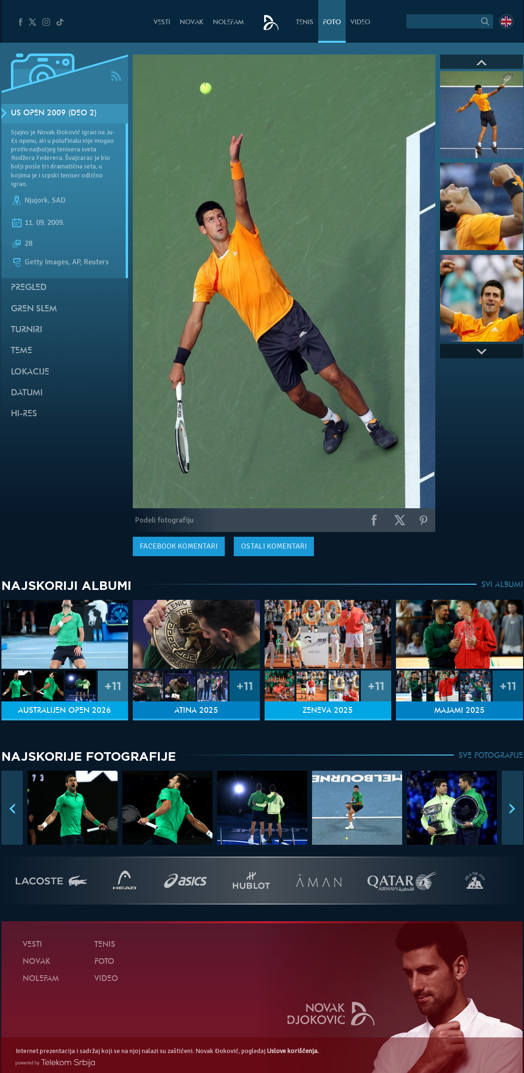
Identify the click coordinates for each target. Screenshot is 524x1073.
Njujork (36, 200)
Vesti (162, 22)
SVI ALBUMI (502, 585)
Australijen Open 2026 (64, 711)
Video (360, 22)
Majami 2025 (459, 711)
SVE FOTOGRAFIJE (491, 756)
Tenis (304, 22)
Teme (21, 350)
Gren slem (34, 309)
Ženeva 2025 (328, 711)
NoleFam (228, 22)
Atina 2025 (196, 711)
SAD (58, 200)
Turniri (26, 330)
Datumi (27, 393)
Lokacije (30, 372)
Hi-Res (24, 414)
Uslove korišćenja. (293, 1051)
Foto (332, 22)
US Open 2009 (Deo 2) (54, 113)
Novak (191, 22)
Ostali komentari (274, 546)
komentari (179, 546)
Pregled (28, 287)
